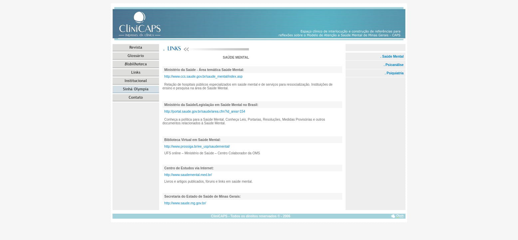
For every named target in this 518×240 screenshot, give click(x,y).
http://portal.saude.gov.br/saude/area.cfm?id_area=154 (204, 111)
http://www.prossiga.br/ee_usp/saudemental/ (197, 146)
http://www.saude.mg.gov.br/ (185, 203)
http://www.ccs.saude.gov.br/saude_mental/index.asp (203, 76)
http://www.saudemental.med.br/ (188, 175)
